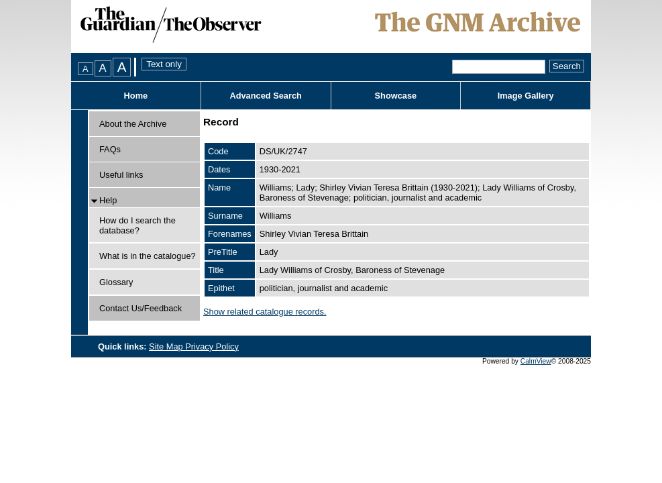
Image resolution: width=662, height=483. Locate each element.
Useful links (121, 175)
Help (108, 200)
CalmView (535, 361)
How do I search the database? (137, 225)
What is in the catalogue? (147, 256)
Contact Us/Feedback (140, 308)
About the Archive (132, 124)
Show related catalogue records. (265, 312)
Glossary (116, 282)
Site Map (167, 346)
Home (136, 96)
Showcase (396, 96)
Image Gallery (526, 96)
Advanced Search (265, 96)
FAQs (110, 149)
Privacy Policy (212, 346)
